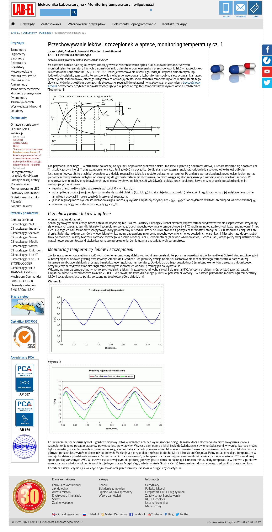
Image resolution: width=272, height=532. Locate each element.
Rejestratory (18, 62)
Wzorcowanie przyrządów (87, 24)
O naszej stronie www (25, 124)
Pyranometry (19, 97)
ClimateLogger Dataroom (26, 250)
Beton (16, 145)
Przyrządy (27, 24)
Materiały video (20, 184)
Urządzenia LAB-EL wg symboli (165, 492)
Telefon (226, 16)
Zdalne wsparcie (62, 502)
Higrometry (18, 54)
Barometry (17, 58)
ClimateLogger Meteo (24, 246)
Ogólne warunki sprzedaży (115, 492)
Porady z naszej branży (25, 180)
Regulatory (17, 67)
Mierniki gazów (20, 80)
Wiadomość (241, 16)
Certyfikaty (152, 485)
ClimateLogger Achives (25, 233)
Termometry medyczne (25, 89)
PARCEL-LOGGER (22, 281)
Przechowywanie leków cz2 (27, 155)
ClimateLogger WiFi (23, 224)
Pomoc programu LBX (25, 188)
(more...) (19, 137)
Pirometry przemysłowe (26, 93)
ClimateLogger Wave (24, 237)
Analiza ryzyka (20, 142)
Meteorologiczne (21, 71)
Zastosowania (51, 24)
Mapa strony (153, 506)
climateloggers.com (66, 514)
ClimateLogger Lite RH (25, 259)
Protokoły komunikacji (25, 193)
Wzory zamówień (110, 495)
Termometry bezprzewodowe (28, 149)
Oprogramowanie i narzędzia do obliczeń (24, 173)
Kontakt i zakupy (174, 24)
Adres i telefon (61, 492)
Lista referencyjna (156, 502)
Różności (16, 201)
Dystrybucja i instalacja (66, 495)
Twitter (182, 514)
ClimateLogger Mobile (24, 241)
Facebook (137, 514)
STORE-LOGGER (21, 263)
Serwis (56, 499)
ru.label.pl (91, 514)
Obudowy (17, 111)
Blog (169, 514)
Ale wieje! (18, 139)
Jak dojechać (60, 488)
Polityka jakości (155, 488)
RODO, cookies (155, 499)
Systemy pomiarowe (25, 213)
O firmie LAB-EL (21, 129)
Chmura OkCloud (22, 219)
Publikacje (17, 133)
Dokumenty (19, 117)
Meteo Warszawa (114, 514)
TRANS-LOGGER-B (23, 272)
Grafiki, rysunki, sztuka (25, 197)
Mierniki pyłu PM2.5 (23, 76)
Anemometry (19, 84)
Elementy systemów (23, 285)
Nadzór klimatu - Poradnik (26, 164)
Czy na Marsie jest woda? (26, 158)
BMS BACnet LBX (22, 289)
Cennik (255, 16)
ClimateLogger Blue (23, 268)
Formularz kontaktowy (66, 485)
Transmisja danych (22, 102)
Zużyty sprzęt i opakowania (162, 495)
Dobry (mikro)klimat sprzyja (27, 161)
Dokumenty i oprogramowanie (134, 24)
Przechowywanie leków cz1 (26, 152)
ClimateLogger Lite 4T (24, 254)
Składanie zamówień (112, 488)
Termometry (18, 49)
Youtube (155, 514)
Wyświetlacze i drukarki (26, 106)
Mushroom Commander (26, 276)
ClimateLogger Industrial (26, 228)
